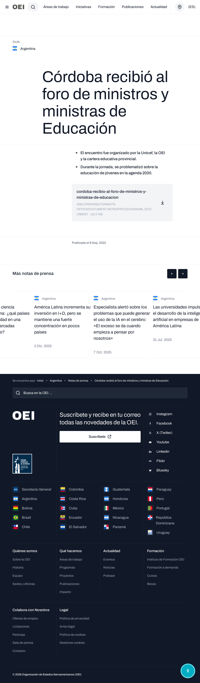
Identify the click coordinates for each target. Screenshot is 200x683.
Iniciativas (83, 7)
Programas (67, 567)
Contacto (18, 651)
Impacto (65, 592)
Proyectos (67, 575)
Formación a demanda (162, 567)
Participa (18, 634)
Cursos (152, 575)
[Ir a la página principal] (18, 6)
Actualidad (159, 7)
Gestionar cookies (72, 642)
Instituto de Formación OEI (165, 559)
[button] (172, 273)
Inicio (40, 380)
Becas (151, 584)
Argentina (56, 380)
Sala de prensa (22, 642)
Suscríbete (100, 436)
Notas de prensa (78, 380)
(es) (191, 7)
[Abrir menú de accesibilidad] (187, 670)
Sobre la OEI (21, 559)
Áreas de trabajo (56, 7)
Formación (106, 7)
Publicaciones (133, 7)
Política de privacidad (74, 618)
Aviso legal (67, 626)
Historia (17, 567)
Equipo (17, 575)
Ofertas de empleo (25, 618)
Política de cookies (73, 634)
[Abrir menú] (7, 7)
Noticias (109, 567)
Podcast (109, 575)
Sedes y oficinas (23, 584)
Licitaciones (20, 626)
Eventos (109, 559)
